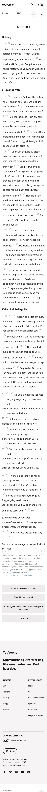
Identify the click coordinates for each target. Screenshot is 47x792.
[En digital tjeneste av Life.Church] (23, 737)
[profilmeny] (40, 4)
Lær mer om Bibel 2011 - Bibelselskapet (17, 575)
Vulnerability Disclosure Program (15, 765)
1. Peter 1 (7, 13)
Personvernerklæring (11, 762)
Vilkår (24, 762)
